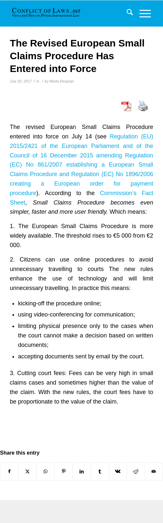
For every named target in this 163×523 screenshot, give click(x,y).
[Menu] (142, 13)
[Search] (126, 13)
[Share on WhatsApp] (45, 471)
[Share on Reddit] (136, 471)
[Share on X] (27, 471)
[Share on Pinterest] (63, 471)
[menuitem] (126, 13)
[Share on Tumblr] (100, 471)
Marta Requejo (61, 81)
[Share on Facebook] (9, 471)
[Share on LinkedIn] (81, 471)
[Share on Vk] (118, 471)
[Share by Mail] (154, 471)
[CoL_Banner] (47, 13)
